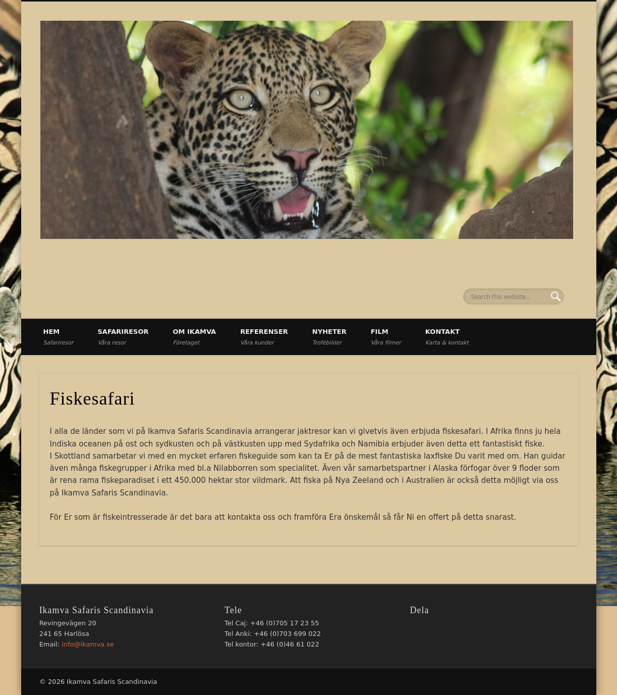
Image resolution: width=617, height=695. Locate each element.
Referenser (264, 337)
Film (386, 337)
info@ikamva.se (88, 644)
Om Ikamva (194, 337)
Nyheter (329, 337)
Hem (58, 337)
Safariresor (122, 337)
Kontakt (447, 337)
